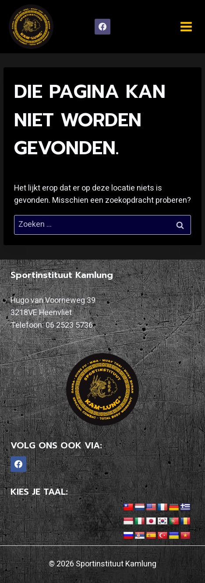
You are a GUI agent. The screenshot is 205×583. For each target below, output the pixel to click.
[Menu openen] (186, 26)
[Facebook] (102, 27)
